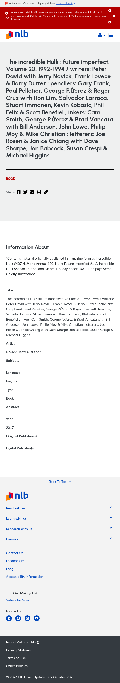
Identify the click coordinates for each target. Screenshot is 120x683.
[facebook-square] (20, 620)
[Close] (116, 12)
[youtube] (38, 620)
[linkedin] (10, 620)
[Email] (32, 194)
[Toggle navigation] (111, 35)
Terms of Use (16, 658)
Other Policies (17, 665)
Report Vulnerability (22, 642)
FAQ (9, 568)
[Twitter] (25, 194)
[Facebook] (18, 194)
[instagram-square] (29, 620)
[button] (101, 35)
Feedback (15, 560)
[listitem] (16, 509)
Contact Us (14, 552)
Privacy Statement (20, 650)
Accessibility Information (25, 576)
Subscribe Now (17, 600)
